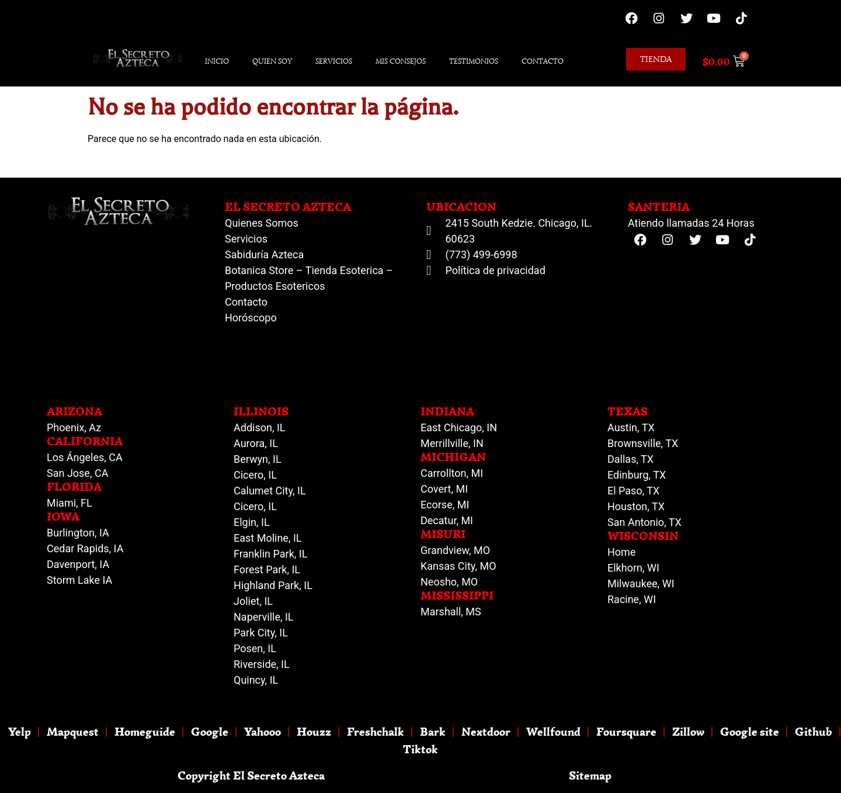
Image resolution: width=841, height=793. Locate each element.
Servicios (333, 61)
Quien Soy (272, 61)
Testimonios (473, 61)
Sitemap (590, 775)
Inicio (217, 61)
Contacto (543, 61)
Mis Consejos (401, 61)
